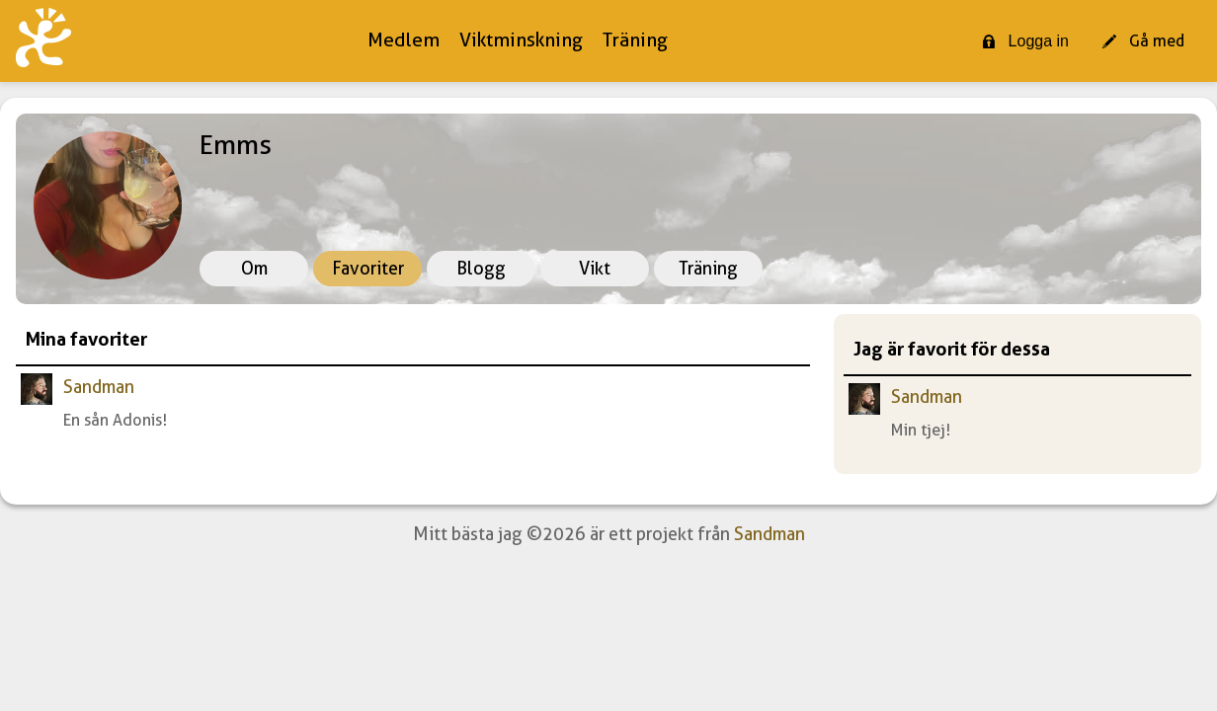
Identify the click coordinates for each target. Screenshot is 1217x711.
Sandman (98, 386)
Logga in (1025, 41)
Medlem (403, 40)
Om (254, 268)
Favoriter (368, 268)
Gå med (1143, 41)
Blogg (481, 268)
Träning (635, 40)
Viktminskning (521, 40)
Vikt (594, 268)
